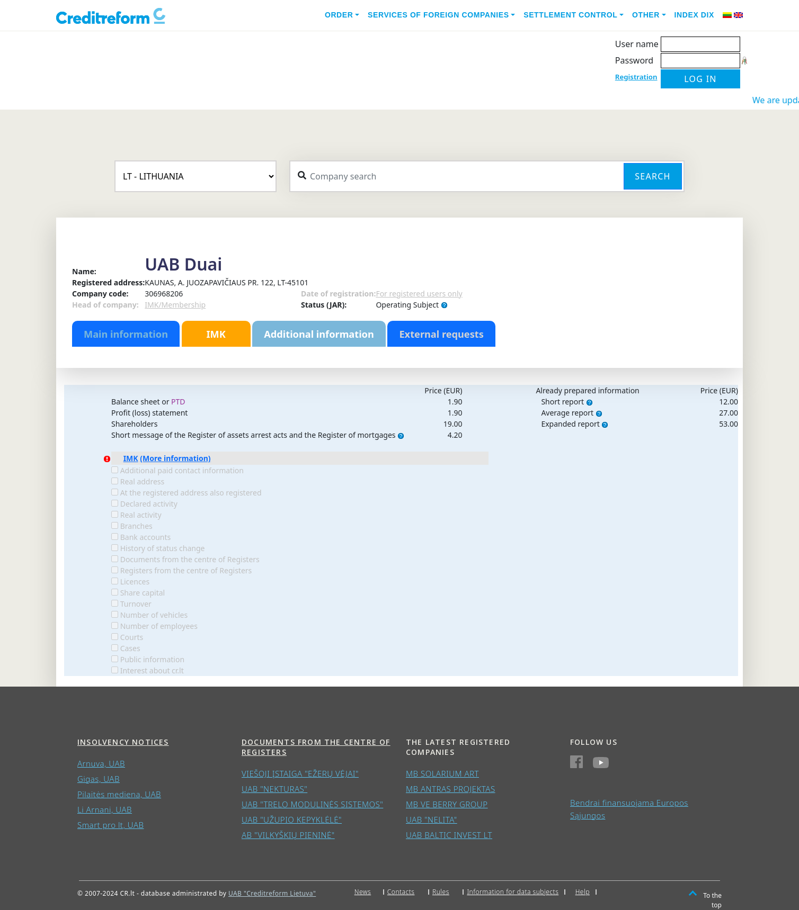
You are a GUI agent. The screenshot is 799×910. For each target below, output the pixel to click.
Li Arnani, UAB (104, 809)
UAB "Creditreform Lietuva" (272, 893)
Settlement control (570, 15)
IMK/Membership (175, 305)
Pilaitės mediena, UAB (119, 794)
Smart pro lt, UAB (110, 824)
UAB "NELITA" (431, 819)
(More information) (175, 458)
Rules (440, 891)
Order (339, 15)
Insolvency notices (123, 742)
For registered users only (419, 294)
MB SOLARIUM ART (442, 773)
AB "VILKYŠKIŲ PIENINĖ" (288, 835)
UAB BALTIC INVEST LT (449, 835)
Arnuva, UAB (101, 763)
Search (652, 176)
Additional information (319, 334)
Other (646, 15)
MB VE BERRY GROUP (447, 804)
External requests (441, 334)
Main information (126, 334)
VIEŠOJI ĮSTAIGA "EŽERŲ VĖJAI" (300, 773)
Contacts (401, 891)
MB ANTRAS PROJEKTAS (450, 788)
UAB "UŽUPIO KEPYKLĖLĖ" (292, 819)
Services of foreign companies (438, 15)
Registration (636, 77)
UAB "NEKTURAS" (274, 788)
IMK (215, 334)
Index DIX (694, 15)
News (362, 891)
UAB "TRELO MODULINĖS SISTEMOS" (312, 804)
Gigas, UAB (98, 778)
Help (582, 891)
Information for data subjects (512, 891)
